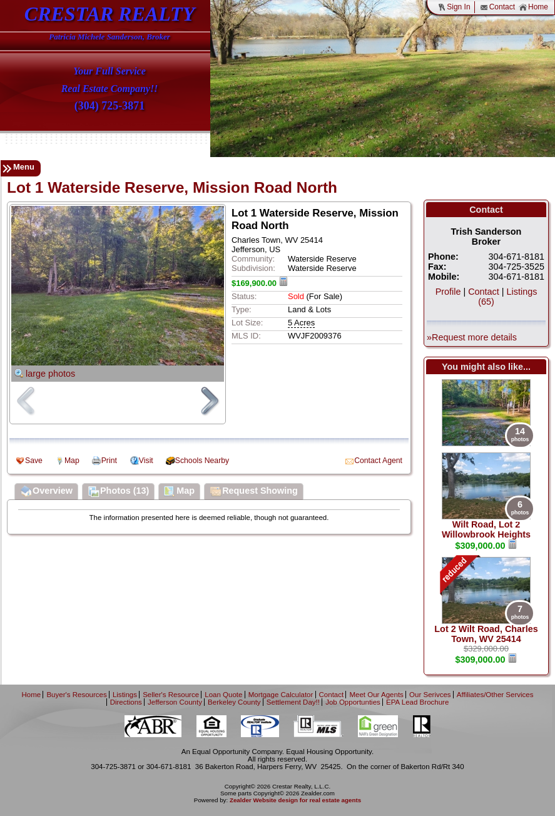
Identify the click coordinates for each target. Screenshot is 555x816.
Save (34, 460)
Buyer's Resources (76, 694)
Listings (125, 694)
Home (533, 7)
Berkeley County (234, 702)
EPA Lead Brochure (417, 702)
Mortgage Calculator (280, 694)
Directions (126, 702)
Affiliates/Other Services (495, 694)
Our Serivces (430, 694)
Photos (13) (118, 492)
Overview (46, 492)
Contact (497, 7)
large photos (50, 374)
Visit (146, 460)
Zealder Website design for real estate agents (295, 800)
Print (109, 460)
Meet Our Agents (376, 694)
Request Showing (254, 492)
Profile (448, 292)
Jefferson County (175, 702)
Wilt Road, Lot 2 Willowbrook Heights (486, 529)
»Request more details (472, 337)
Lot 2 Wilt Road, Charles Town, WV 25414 (485, 634)
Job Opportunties (352, 702)
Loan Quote (223, 694)
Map (71, 460)
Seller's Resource (171, 694)
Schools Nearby (202, 460)
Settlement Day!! (293, 702)
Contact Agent (378, 460)
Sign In (453, 7)
